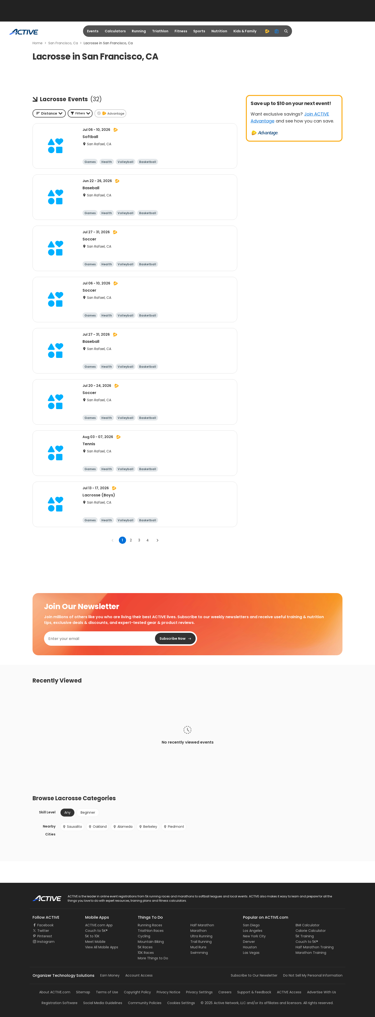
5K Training (305, 936)
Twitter (43, 930)
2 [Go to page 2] (131, 540)
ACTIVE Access (289, 992)
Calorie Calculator (311, 930)
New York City (254, 936)
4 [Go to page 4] (147, 540)
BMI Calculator (308, 925)
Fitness (181, 31)
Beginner (88, 812)
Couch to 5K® (96, 930)
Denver (249, 941)
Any (67, 812)
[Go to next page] (157, 540)
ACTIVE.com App (99, 925)
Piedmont (173, 826)
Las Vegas (251, 952)
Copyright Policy (137, 992)
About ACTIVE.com (54, 992)
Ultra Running (201, 936)
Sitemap (83, 992)
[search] (286, 31)
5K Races (145, 947)
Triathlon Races (151, 930)
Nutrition (219, 31)
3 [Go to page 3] (139, 540)
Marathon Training (311, 952)
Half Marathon (202, 925)
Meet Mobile (95, 941)
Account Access (139, 975)
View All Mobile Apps (101, 947)
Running (139, 31)
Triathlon (160, 31)
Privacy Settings (199, 992)
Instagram (46, 941)
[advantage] (267, 31)
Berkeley (148, 826)
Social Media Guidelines (102, 1002)
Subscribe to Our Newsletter (254, 975)
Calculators (115, 31)
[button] (80, 113)
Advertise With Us (321, 992)
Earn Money (110, 975)
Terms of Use (107, 992)
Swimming (199, 952)
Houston (250, 947)
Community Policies (144, 1002)
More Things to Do (153, 958)
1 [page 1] (122, 540)
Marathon (198, 930)
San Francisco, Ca (63, 43)
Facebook (45, 925)
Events (93, 31)
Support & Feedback (254, 992)
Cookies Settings (181, 1002)
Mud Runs (198, 947)
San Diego (251, 925)
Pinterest (44, 936)
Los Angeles (252, 930)
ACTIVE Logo (43, 896)
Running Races (150, 925)
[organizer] (276, 31)
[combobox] (49, 113)
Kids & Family (244, 31)
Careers (225, 992)
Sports (199, 31)
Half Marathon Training (315, 947)
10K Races (146, 952)
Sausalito (72, 826)
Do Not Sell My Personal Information (312, 975)
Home (38, 43)
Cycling (144, 936)
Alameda (122, 826)
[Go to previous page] (112, 540)
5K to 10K (92, 936)
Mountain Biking (151, 941)
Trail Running (201, 941)
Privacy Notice (168, 992)
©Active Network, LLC (223, 1002)
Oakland (97, 826)
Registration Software (59, 1002)
